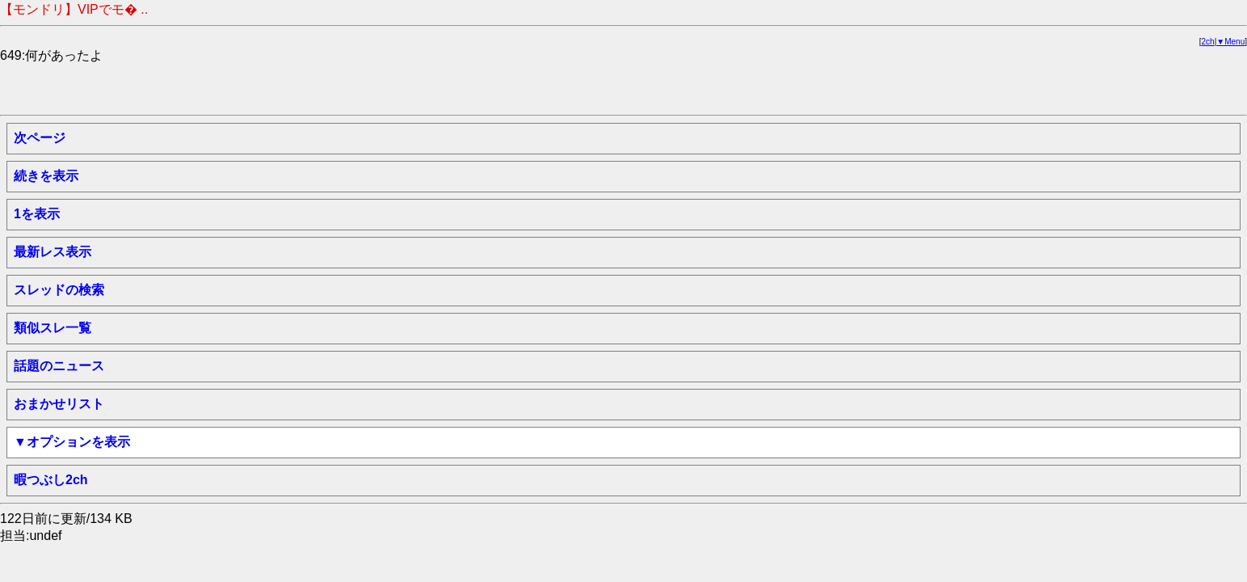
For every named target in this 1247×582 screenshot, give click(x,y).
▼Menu (1230, 41)
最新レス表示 (52, 252)
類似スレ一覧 (52, 328)
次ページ (39, 138)
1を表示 (37, 214)
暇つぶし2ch (51, 480)
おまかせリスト (59, 404)
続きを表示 (46, 176)
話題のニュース (59, 366)
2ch (1208, 41)
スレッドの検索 (59, 290)
